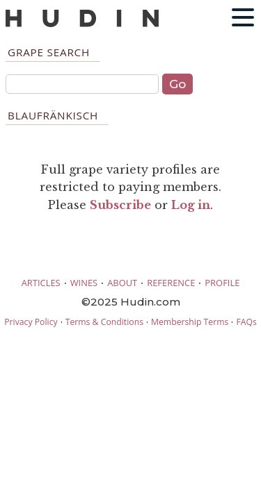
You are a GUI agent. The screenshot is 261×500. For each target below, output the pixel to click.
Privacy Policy (30, 322)
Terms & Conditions (104, 322)
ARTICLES (41, 282)
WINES (84, 282)
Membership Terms (189, 322)
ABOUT (122, 282)
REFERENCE (171, 282)
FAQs (246, 322)
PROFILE (222, 282)
